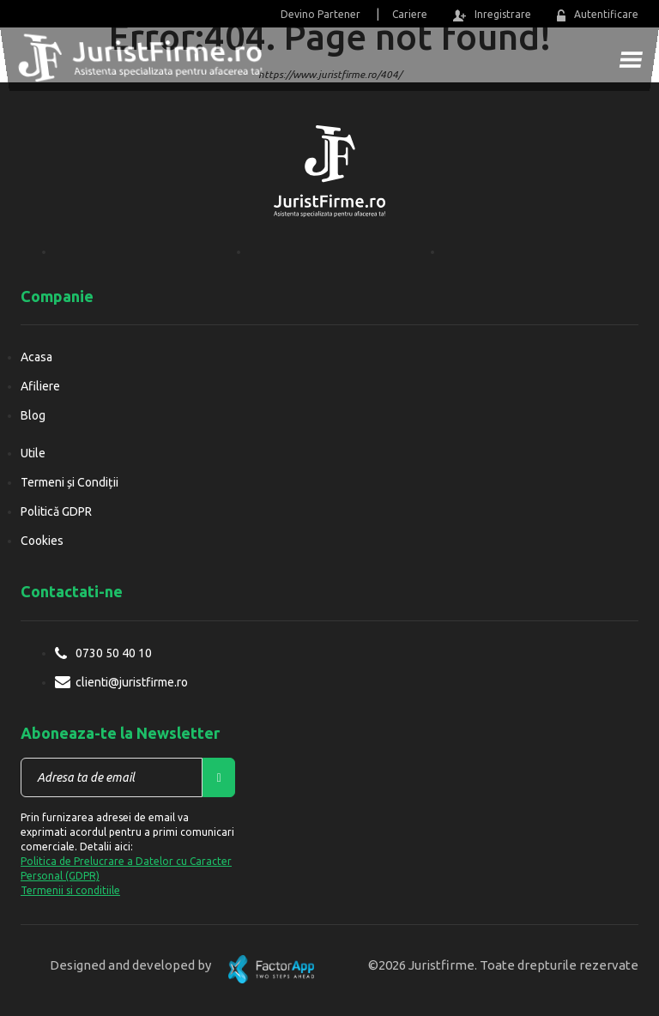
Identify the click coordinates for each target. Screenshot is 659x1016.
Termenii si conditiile (70, 890)
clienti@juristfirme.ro (132, 682)
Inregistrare (491, 15)
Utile (33, 453)
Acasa (36, 357)
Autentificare (597, 15)
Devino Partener (320, 14)
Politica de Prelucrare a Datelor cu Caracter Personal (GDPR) (126, 868)
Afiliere (40, 386)
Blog (33, 415)
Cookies (42, 540)
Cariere (409, 14)
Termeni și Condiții (69, 482)
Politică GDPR (56, 511)
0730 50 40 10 (114, 653)
